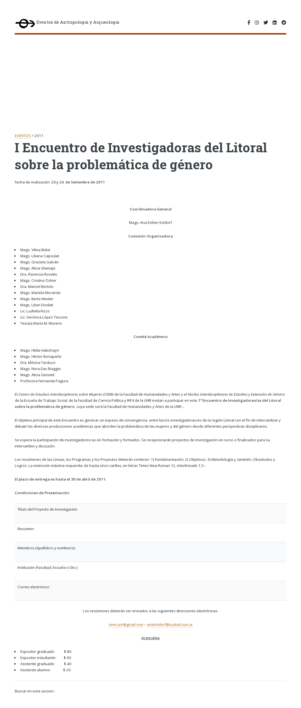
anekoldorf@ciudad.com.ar (170, 624)
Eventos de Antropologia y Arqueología (67, 24)
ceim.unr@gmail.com (125, 624)
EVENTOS (23, 135)
